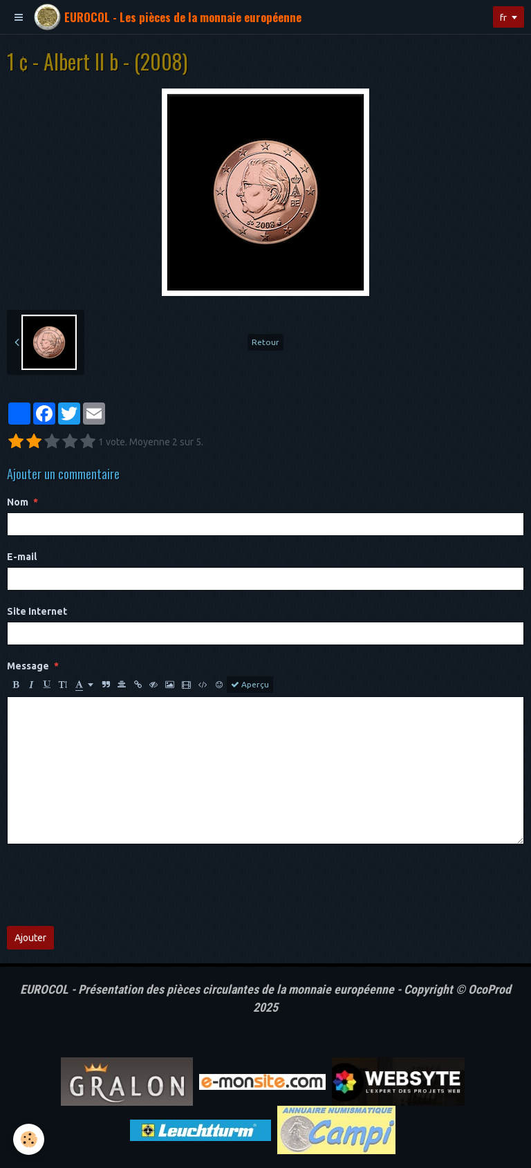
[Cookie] (29, 1139)
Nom (17, 502)
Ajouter (30, 937)
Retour (265, 341)
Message (28, 665)
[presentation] (112, 885)
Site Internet (37, 611)
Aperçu (250, 684)
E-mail (22, 556)
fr (502, 17)
